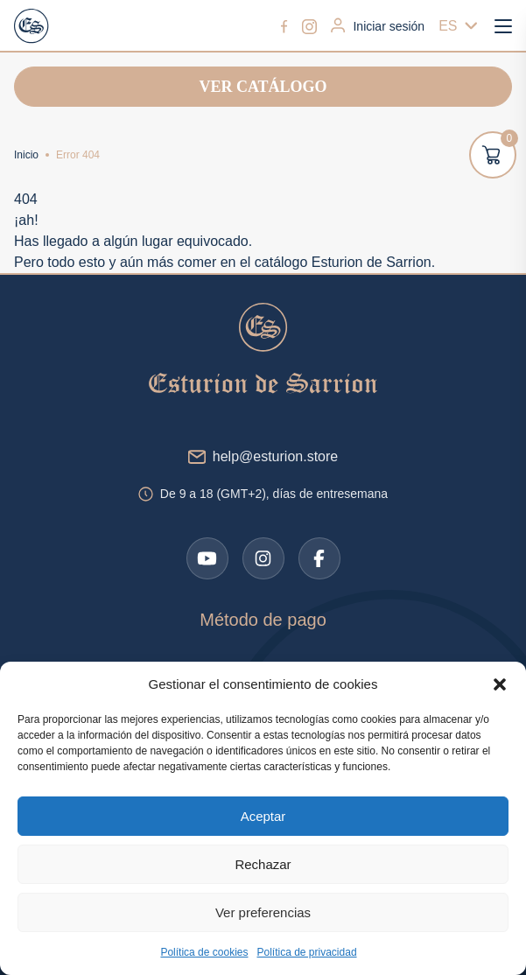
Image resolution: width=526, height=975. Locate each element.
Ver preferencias (263, 912)
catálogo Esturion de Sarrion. (345, 262)
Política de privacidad (306, 952)
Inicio (26, 155)
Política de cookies (204, 952)
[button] (499, 684)
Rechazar (263, 864)
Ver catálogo (262, 86)
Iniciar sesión (377, 25)
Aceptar (263, 816)
